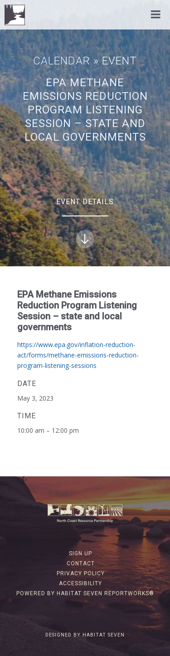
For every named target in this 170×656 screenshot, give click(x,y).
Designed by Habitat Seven (85, 635)
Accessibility (80, 583)
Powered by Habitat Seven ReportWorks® (85, 593)
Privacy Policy (81, 573)
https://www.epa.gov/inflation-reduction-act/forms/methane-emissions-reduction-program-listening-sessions (78, 355)
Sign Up (80, 553)
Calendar (61, 60)
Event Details (85, 222)
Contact (81, 563)
